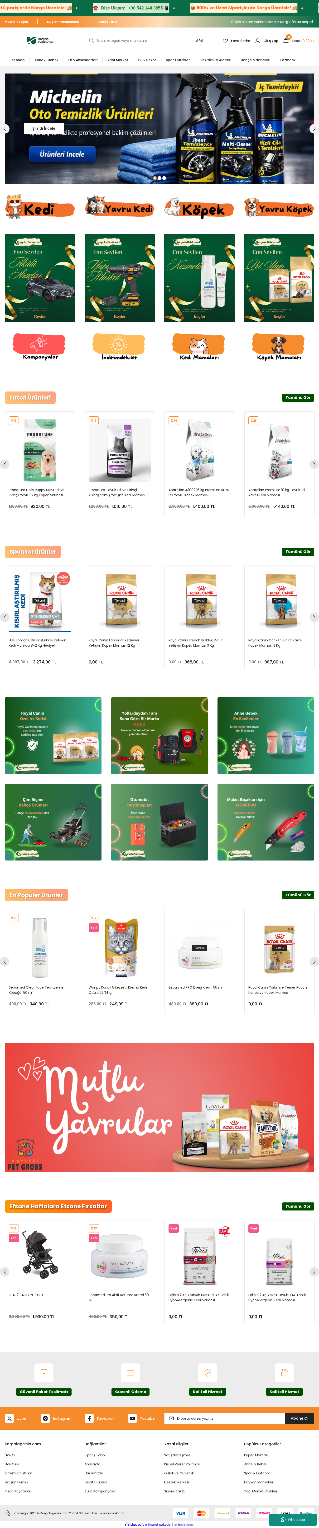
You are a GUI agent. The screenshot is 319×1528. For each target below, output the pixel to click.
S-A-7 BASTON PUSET (26, 1294)
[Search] (147, 40)
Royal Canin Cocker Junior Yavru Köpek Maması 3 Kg (275, 643)
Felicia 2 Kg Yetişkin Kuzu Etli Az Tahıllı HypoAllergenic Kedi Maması (199, 1297)
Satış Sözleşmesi (177, 1455)
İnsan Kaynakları (18, 1491)
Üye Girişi (12, 1464)
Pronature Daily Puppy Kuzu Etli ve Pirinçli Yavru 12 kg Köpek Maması (36, 492)
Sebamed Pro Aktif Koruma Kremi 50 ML (119, 1297)
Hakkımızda (94, 1473)
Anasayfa (92, 1464)
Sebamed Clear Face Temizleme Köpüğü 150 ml (36, 990)
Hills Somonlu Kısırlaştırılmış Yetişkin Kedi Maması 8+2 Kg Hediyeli (37, 643)
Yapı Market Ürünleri (260, 1491)
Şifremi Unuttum (18, 1473)
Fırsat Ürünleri (96, 1482)
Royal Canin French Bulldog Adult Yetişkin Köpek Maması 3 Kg (196, 643)
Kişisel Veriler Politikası (182, 1464)
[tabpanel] (159, 129)
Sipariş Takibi (95, 1455)
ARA (199, 40)
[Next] (314, 128)
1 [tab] (155, 178)
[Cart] (298, 41)
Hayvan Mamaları (258, 1482)
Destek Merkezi (176, 1482)
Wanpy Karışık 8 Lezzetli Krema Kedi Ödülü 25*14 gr (118, 990)
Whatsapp (293, 1519)
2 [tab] (159, 178)
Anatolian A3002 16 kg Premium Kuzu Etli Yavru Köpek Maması (199, 492)
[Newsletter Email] (239, 1418)
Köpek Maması (256, 1455)
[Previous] (5, 128)
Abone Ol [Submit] (299, 1418)
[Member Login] (266, 41)
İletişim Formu (16, 1482)
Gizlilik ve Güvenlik (179, 1473)
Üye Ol (10, 1455)
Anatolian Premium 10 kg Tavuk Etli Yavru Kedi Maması (276, 492)
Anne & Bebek (255, 1464)
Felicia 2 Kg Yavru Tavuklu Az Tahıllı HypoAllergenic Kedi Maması (277, 1297)
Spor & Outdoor (257, 1473)
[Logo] (40, 40)
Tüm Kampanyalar (100, 1491)
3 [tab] (164, 178)
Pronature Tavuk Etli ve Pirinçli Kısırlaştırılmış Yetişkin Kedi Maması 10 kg (119, 492)
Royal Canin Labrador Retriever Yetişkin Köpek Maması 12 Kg (114, 643)
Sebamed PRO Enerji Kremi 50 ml (195, 987)
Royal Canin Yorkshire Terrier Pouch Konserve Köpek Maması (277, 990)
